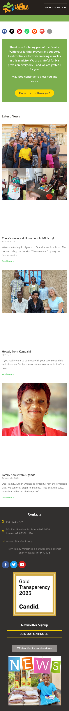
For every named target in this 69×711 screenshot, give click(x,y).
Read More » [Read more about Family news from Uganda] (8, 497)
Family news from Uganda (18, 474)
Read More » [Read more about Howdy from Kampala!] (8, 374)
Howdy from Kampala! (16, 351)
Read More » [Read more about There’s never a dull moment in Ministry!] (8, 261)
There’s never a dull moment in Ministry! (28, 238)
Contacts (34, 514)
